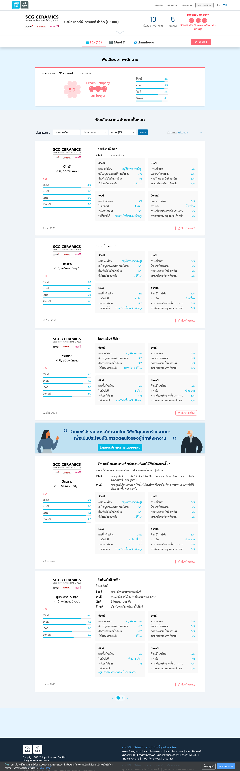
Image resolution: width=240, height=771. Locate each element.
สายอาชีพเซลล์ (194, 751)
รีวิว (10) (94, 42)
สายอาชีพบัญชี (190, 755)
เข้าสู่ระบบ (187, 5)
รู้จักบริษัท (117, 42)
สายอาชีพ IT (170, 759)
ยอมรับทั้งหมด (226, 766)
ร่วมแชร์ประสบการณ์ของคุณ (120, 447)
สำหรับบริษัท (204, 5)
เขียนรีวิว (172, 5)
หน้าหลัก (158, 5)
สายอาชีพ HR (130, 755)
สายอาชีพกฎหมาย (132, 751)
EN (218, 5)
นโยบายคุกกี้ (45, 767)
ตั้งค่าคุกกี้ (209, 766)
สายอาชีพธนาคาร (175, 751)
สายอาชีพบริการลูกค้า (169, 755)
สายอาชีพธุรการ (148, 755)
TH (225, 5)
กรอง (143, 132)
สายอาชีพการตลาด (154, 751)
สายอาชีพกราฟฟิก (152, 759)
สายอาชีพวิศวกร (132, 759)
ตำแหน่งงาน (144, 42)
